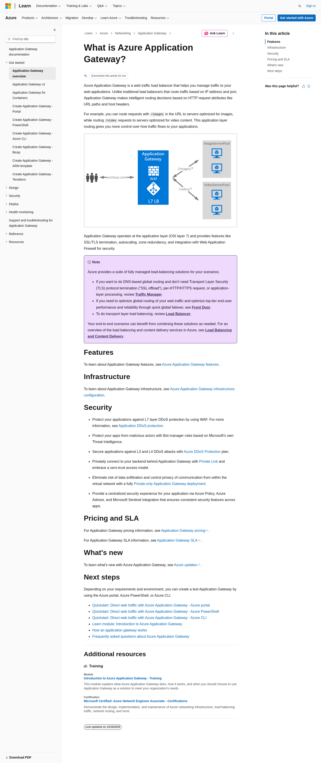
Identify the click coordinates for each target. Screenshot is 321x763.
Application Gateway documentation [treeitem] (23, 51)
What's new (275, 65)
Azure (104, 33)
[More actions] (233, 33)
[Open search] (299, 6)
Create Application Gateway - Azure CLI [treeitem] (32, 136)
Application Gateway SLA (177, 540)
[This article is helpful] (303, 86)
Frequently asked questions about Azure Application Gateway (140, 636)
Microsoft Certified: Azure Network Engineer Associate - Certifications (135, 701)
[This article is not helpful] (308, 86)
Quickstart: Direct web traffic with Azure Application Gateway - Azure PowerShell (155, 611)
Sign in (311, 6)
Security (273, 53)
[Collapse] (54, 30)
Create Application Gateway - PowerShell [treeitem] (32, 122)
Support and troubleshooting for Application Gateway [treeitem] (31, 223)
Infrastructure (276, 47)
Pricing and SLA (278, 59)
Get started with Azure (296, 18)
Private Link (208, 461)
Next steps (274, 71)
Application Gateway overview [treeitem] (27, 73)
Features (273, 41)
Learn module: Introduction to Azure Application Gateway (137, 624)
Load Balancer (178, 314)
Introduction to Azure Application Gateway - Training (123, 678)
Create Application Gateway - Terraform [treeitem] (32, 176)
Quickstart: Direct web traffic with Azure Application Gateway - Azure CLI (149, 618)
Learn (89, 33)
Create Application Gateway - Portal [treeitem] (32, 108)
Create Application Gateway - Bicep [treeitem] (32, 149)
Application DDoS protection (140, 426)
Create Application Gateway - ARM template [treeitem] (32, 163)
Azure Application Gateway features (190, 364)
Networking (123, 33)
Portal (268, 18)
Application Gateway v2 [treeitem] (28, 84)
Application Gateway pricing (183, 530)
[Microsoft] (8, 6)
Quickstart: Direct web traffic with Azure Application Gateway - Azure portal (151, 605)
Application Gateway (152, 33)
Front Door (201, 307)
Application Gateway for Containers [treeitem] (28, 95)
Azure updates (185, 565)
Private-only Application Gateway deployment (170, 484)
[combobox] (30, 39)
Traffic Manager (148, 294)
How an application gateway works (119, 630)
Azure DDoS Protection (202, 452)
